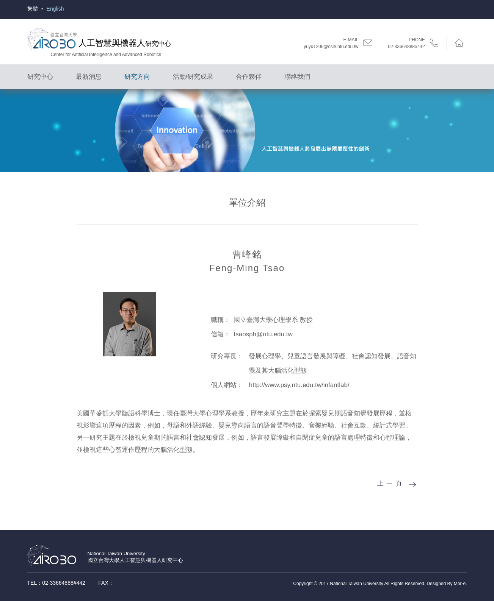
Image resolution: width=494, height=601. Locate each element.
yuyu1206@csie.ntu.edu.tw (331, 46)
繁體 (32, 9)
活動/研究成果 (193, 76)
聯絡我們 (297, 76)
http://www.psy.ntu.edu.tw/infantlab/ (299, 385)
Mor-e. (460, 583)
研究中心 (40, 76)
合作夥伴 (249, 76)
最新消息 (89, 76)
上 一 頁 (390, 483)
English (55, 9)
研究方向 (137, 76)
